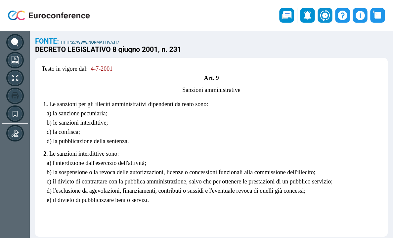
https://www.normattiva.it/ (90, 42)
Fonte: (48, 41)
